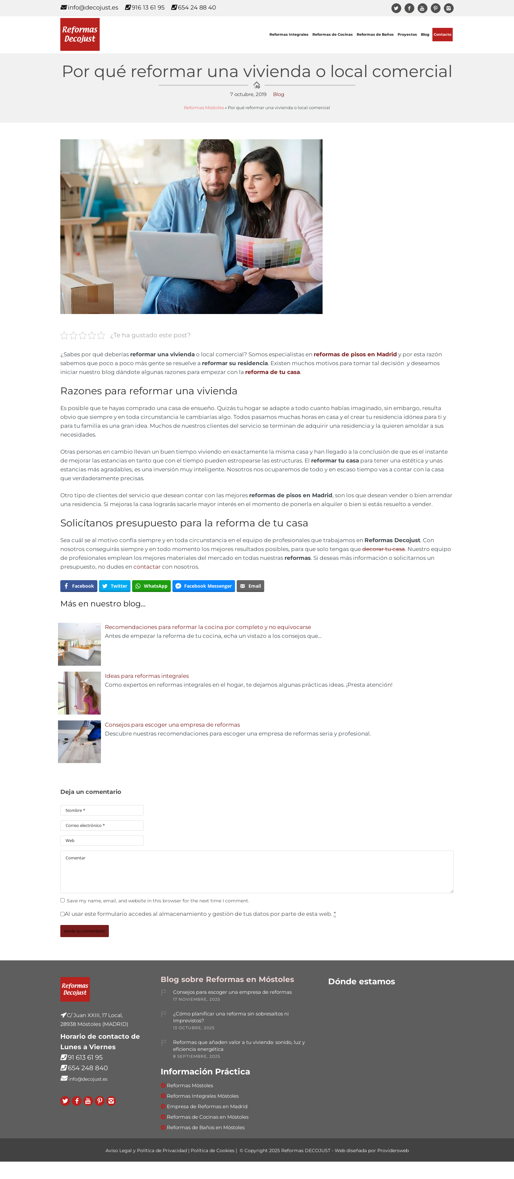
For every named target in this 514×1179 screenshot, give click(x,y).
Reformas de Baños (375, 34)
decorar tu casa (383, 549)
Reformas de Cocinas (332, 34)
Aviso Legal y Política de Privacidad (146, 1150)
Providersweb (393, 1150)
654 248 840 (88, 1068)
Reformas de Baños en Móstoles (206, 1127)
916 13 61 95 (145, 7)
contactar (147, 566)
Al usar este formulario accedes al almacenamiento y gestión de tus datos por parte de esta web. (200, 914)
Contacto (442, 34)
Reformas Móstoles (204, 107)
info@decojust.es (89, 7)
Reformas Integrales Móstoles (203, 1096)
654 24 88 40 (193, 7)
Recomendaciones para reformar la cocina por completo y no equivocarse (208, 627)
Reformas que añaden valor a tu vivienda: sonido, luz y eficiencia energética (239, 1045)
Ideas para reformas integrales (147, 676)
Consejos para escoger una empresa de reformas (172, 724)
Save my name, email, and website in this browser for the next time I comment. (158, 901)
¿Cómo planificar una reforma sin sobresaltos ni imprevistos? (231, 1017)
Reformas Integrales (288, 34)
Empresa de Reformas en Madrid (207, 1106)
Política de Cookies (212, 1150)
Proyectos (407, 34)
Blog (425, 34)
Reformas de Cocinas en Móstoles (207, 1117)
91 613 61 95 (85, 1057)
